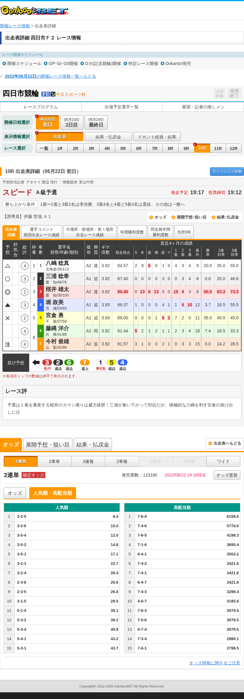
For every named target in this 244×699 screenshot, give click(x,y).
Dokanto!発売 (178, 63)
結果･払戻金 (228, 217)
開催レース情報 (15, 25)
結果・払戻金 (108, 136)
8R (170, 148)
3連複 (88, 461)
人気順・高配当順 (52, 493)
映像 (227, 171)
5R (123, 148)
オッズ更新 (227, 475)
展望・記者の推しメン (203, 106)
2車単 (54, 461)
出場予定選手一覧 (122, 106)
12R (234, 148)
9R (186, 148)
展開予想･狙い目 (192, 217)
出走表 (59, 136)
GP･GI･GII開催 (63, 63)
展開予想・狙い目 (48, 445)
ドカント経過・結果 (157, 136)
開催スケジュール (24, 63)
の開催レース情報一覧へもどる (50, 76)
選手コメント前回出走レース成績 (41, 232)
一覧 (44, 148)
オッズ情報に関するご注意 (214, 662)
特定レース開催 (143, 63)
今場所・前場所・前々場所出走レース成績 (89, 232)
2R (75, 148)
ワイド (223, 461)
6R (139, 148)
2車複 (122, 461)
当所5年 (184, 232)
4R (107, 148)
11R (218, 148)
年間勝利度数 (132, 232)
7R (155, 148)
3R (91, 148)
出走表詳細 (11, 232)
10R (202, 148)
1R (60, 148)
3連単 (20, 461)
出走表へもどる (227, 443)
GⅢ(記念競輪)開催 (103, 63)
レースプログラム (41, 106)
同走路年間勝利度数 (160, 232)
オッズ (160, 217)
